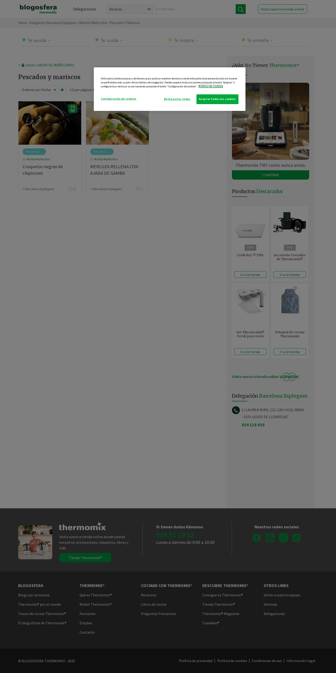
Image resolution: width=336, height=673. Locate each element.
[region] (169, 89)
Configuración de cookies (118, 98)
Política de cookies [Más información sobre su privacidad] (211, 86)
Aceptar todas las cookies (217, 99)
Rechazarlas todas (177, 99)
